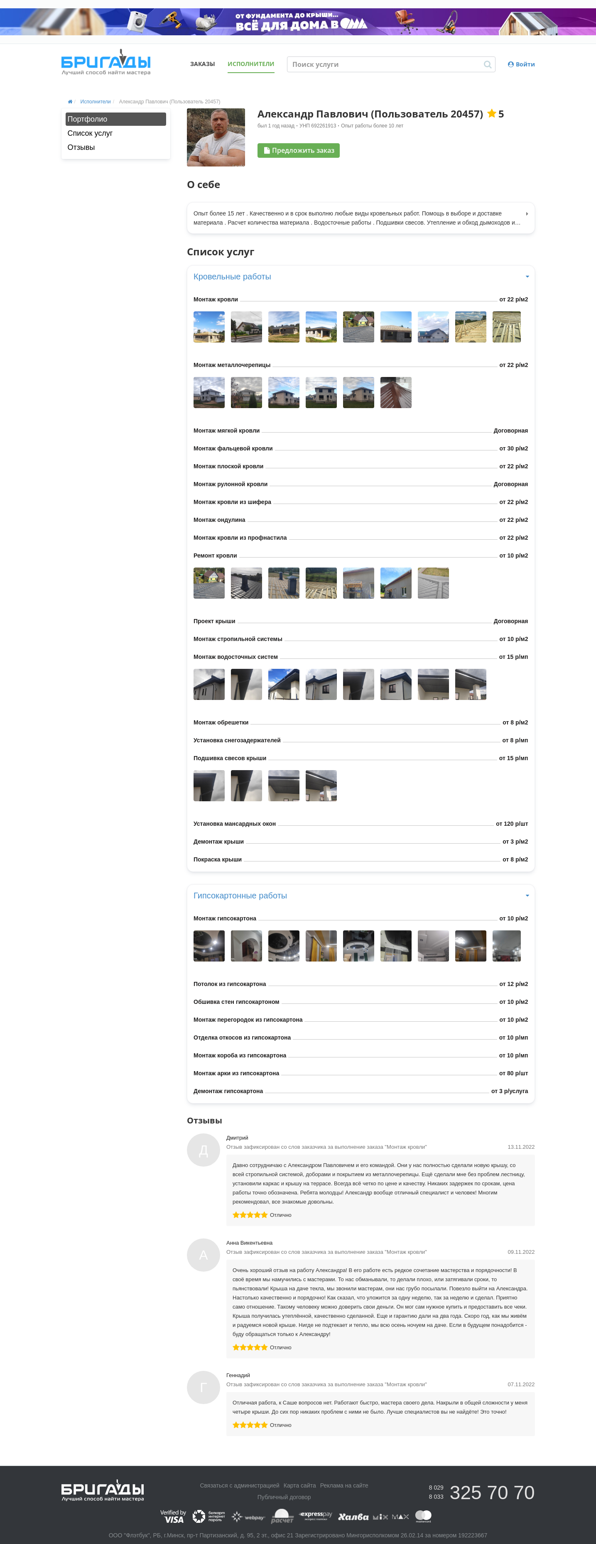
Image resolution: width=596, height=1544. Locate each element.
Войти (521, 64)
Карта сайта (300, 1485)
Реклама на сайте (344, 1485)
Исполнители (251, 64)
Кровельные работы (361, 276)
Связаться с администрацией (239, 1485)
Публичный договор (284, 1497)
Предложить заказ (299, 150)
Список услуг (90, 133)
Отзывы (81, 147)
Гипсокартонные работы (361, 895)
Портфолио (88, 119)
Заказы (202, 64)
